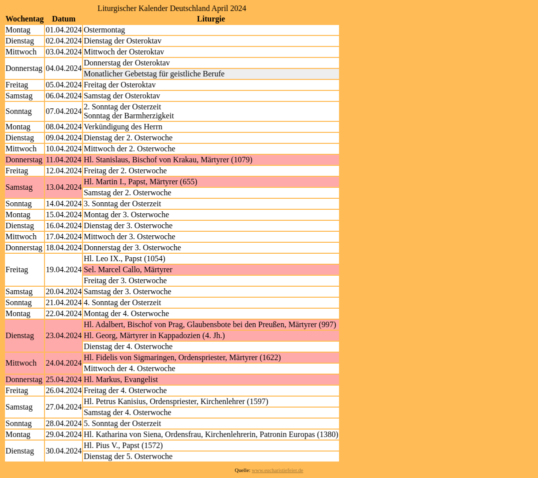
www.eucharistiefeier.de (278, 470)
